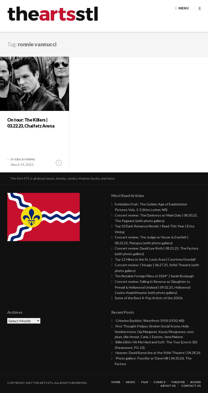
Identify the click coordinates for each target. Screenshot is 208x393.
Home (115, 382)
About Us (168, 385)
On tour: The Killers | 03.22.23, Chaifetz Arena (30, 123)
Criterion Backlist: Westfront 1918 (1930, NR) (149, 320)
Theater (178, 382)
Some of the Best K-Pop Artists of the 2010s (149, 298)
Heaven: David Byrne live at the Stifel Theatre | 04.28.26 (157, 353)
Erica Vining (25, 159)
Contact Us (191, 385)
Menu (184, 8)
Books (195, 382)
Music (131, 382)
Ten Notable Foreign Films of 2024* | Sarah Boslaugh (154, 276)
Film (144, 382)
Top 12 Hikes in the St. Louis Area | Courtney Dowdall (155, 259)
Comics (159, 382)
